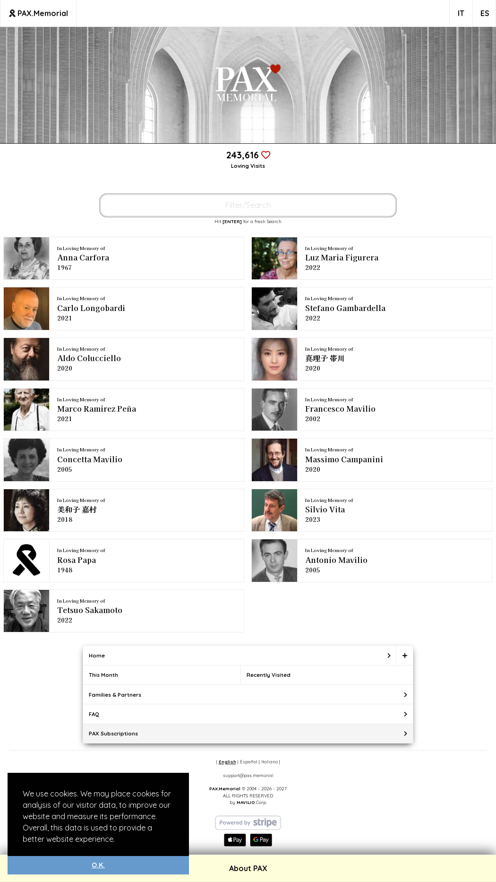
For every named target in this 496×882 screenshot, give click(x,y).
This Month (103, 674)
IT (461, 13)
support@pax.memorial (248, 775)
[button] (118, 840)
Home (97, 655)
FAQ (94, 714)
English (227, 761)
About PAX (248, 868)
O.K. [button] (98, 865)
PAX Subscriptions (113, 733)
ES (484, 13)
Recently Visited (269, 674)
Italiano (269, 761)
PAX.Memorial (38, 13)
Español (248, 761)
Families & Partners (115, 694)
